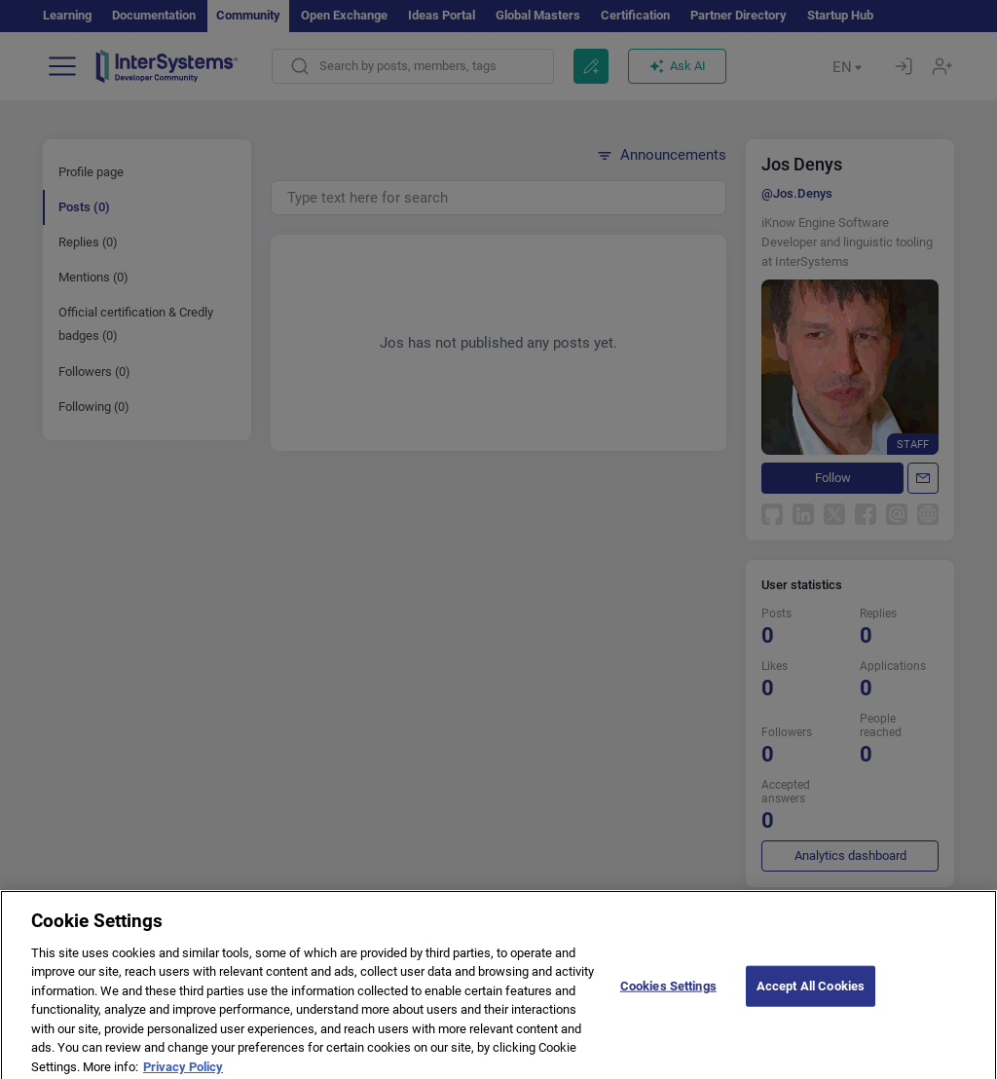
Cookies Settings (668, 1007)
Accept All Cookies (811, 1007)
